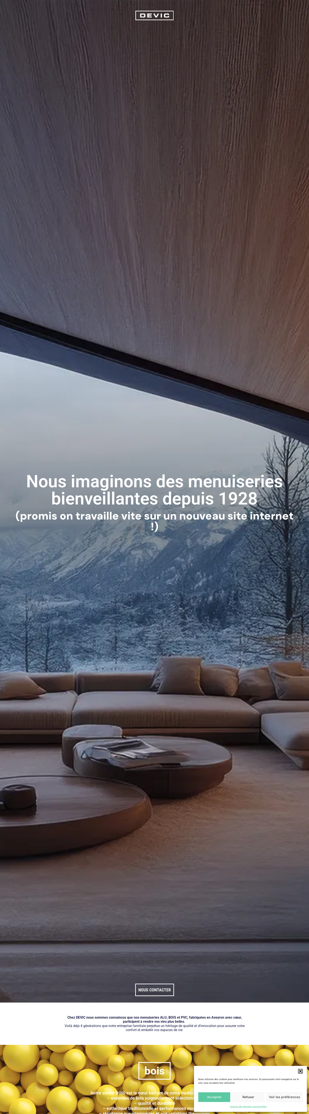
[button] (300, 1071)
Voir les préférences (284, 1097)
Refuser (248, 1097)
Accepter (214, 1097)
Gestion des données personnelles (248, 1106)
